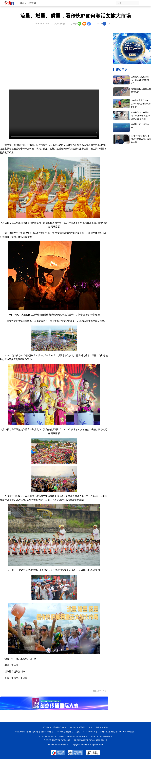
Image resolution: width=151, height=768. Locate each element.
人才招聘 (73, 727)
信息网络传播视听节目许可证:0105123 (57, 740)
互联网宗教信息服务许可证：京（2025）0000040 (90, 740)
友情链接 (105, 727)
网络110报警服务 (47, 732)
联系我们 (82, 727)
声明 (97, 727)
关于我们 (46, 727)
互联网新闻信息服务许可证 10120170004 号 (72, 736)
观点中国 (32, 3)
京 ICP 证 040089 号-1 (46, 736)
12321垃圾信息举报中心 (65, 732)
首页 (22, 3)
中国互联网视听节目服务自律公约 (26, 732)
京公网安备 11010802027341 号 (101, 736)
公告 (90, 727)
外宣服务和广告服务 (59, 727)
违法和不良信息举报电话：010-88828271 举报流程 (117, 732)
